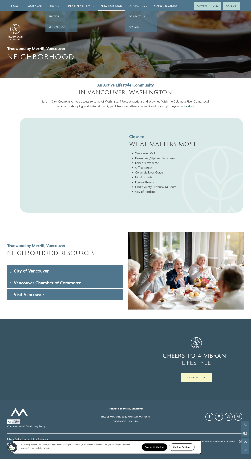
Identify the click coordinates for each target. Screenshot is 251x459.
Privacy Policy (14, 439)
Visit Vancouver (27, 294)
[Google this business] (238, 417)
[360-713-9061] (245, 425)
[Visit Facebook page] (209, 417)
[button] (207, 6)
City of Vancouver (29, 271)
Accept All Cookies (154, 447)
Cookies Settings (181, 447)
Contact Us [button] (196, 377)
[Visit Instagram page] (219, 417)
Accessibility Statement (36, 439)
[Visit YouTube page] (229, 417)
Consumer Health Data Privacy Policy (26, 426)
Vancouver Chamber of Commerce (45, 282)
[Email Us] (245, 433)
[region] (107, 447)
